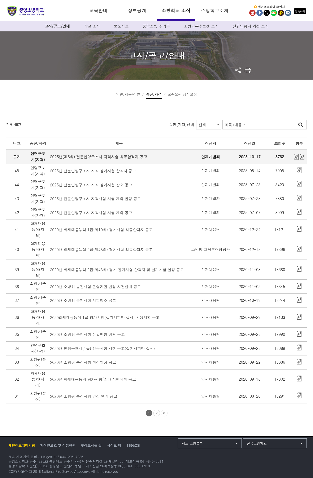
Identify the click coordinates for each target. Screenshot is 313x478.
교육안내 (98, 10)
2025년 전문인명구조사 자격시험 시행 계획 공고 (91, 212)
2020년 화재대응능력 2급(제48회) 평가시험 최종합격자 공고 (101, 249)
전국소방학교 (257, 443)
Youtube (252, 13)
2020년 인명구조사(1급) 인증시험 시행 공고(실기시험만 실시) (102, 348)
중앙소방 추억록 (156, 26)
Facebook (259, 13)
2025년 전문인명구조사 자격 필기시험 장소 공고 (91, 184)
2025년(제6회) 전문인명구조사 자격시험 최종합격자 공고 (98, 156)
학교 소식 (92, 26)
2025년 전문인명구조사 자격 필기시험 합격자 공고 (93, 170)
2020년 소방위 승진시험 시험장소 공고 (83, 300)
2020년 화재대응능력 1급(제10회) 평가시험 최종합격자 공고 (101, 229)
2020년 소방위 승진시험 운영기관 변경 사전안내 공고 (95, 286)
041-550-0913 (138, 466)
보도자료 (121, 26)
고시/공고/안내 (57, 26)
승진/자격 (154, 94)
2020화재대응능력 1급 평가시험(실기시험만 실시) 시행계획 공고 (105, 317)
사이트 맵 (114, 445)
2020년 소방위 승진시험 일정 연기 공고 (83, 396)
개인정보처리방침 (21, 445)
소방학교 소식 (175, 10)
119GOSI (133, 445)
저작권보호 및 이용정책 (57, 445)
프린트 (248, 70)
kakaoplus (281, 13)
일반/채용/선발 (128, 94)
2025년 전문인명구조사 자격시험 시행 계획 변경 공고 (95, 198)
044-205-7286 (71, 456)
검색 (301, 124)
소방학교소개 (214, 10)
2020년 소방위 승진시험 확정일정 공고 (83, 362)
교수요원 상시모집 (182, 94)
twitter (267, 13)
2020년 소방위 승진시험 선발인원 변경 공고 (87, 334)
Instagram (288, 13)
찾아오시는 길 (91, 445)
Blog (274, 13)
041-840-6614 (151, 461)
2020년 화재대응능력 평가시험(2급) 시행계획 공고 (93, 379)
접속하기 (300, 11)
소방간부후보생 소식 (201, 26)
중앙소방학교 (25, 11)
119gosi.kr (48, 456)
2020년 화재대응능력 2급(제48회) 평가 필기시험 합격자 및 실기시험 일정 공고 (117, 269)
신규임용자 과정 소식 (250, 26)
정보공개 (137, 10)
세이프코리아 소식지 (271, 7)
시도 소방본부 (192, 443)
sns (238, 70)
